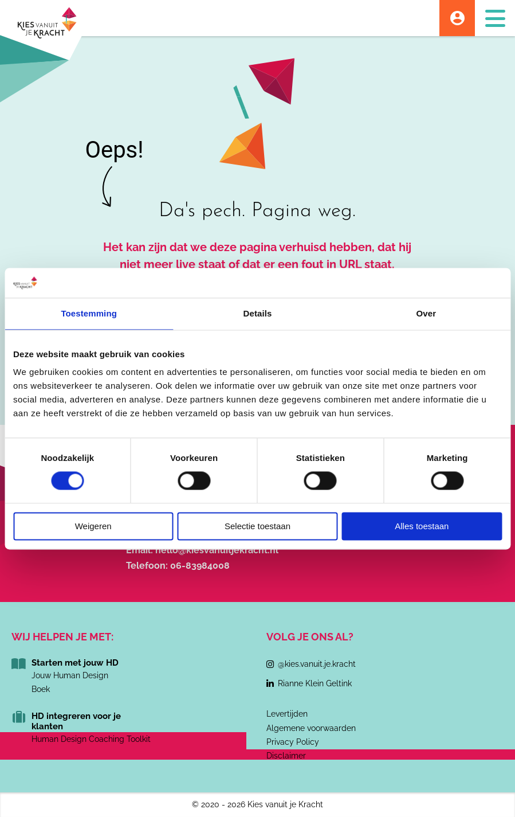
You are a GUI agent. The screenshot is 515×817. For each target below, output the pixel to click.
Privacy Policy (292, 741)
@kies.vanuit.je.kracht (317, 664)
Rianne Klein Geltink (315, 683)
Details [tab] (257, 313)
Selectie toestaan (257, 526)
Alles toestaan (422, 526)
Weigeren (93, 526)
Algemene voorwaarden (311, 728)
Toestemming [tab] (89, 313)
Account (457, 18)
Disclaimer (286, 755)
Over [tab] (426, 313)
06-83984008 (200, 565)
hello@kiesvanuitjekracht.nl (216, 550)
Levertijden (287, 713)
